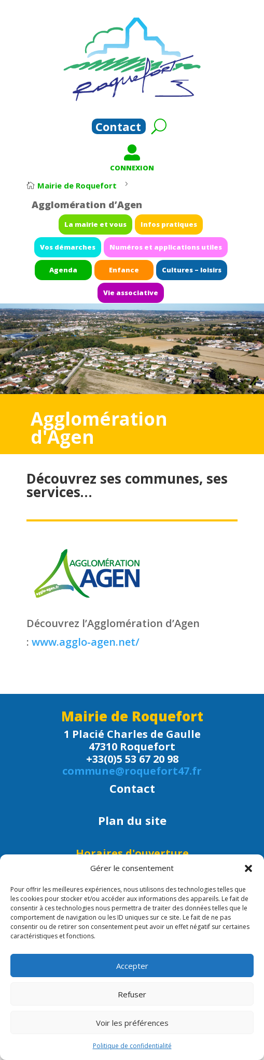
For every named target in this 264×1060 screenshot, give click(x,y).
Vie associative (131, 283)
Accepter (132, 966)
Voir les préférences (132, 1023)
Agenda (80, 266)
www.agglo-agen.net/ (86, 642)
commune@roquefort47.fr (132, 771)
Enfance (126, 266)
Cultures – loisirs (176, 266)
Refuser (132, 994)
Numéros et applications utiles (157, 249)
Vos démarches (83, 249)
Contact (118, 128)
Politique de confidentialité (132, 1045)
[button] (248, 868)
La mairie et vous (104, 232)
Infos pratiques (159, 232)
